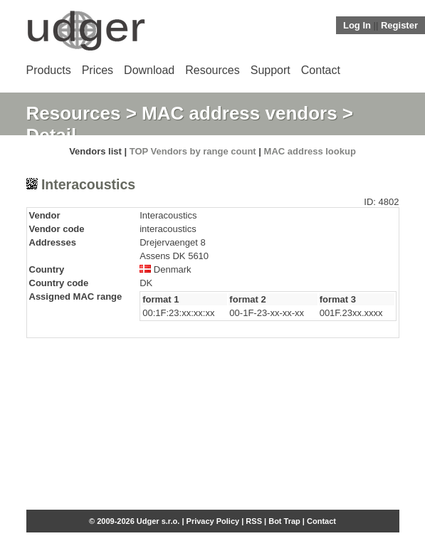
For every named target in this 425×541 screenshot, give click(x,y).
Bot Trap (284, 521)
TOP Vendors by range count (193, 151)
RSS (254, 521)
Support (270, 70)
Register (399, 25)
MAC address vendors (239, 113)
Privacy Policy (213, 521)
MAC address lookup (310, 151)
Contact (320, 70)
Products (48, 70)
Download (149, 70)
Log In (357, 25)
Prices (97, 70)
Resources (212, 70)
